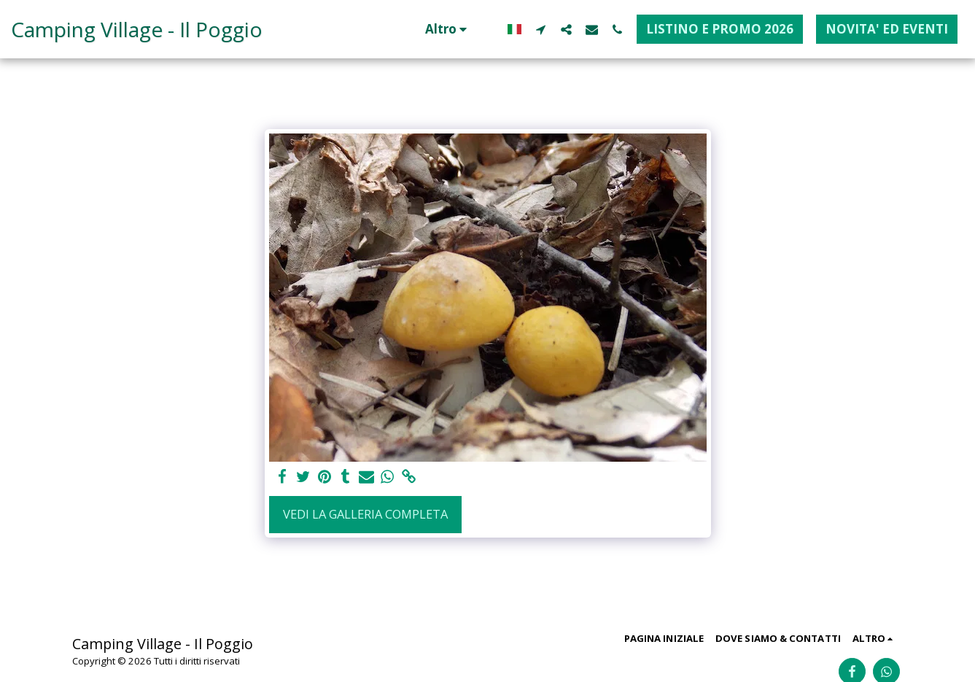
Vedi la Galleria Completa (365, 513)
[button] (541, 29)
